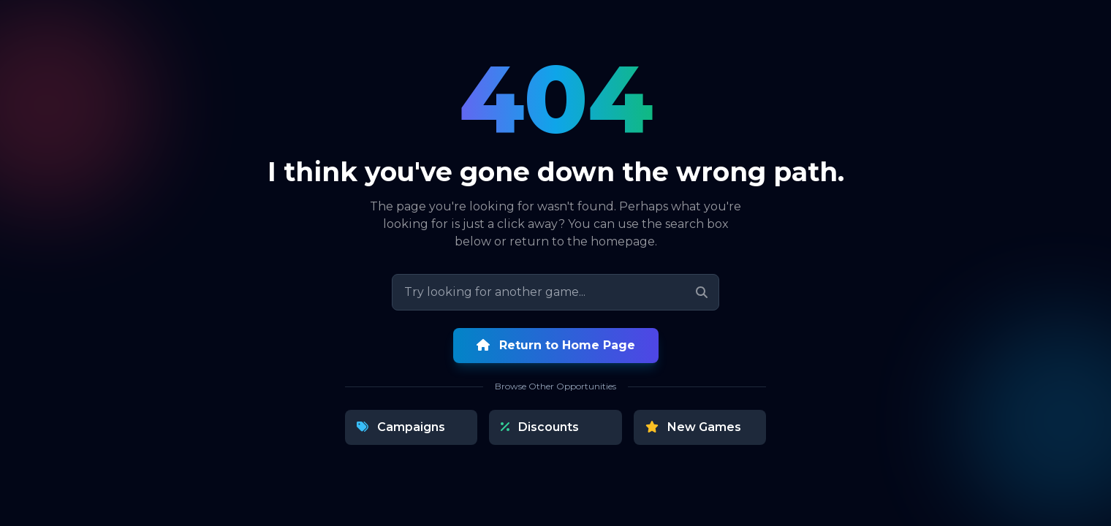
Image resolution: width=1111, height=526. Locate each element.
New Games (693, 427)
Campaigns (401, 427)
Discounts (540, 427)
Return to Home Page (556, 345)
